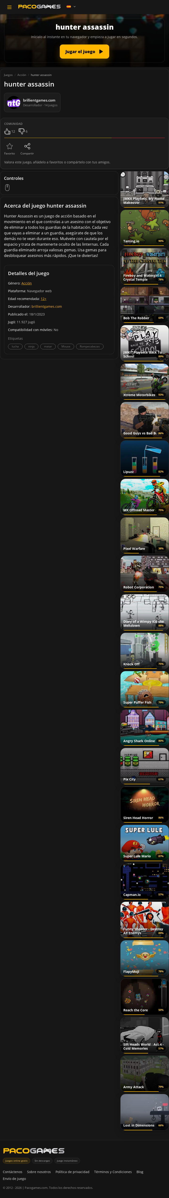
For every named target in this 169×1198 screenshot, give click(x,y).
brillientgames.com (47, 306)
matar (48, 346)
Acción (26, 283)
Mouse (65, 346)
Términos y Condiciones (113, 1172)
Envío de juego (14, 1178)
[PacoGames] (34, 1152)
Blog (140, 1172)
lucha (15, 346)
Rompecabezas (90, 346)
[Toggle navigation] (9, 7)
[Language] (71, 6)
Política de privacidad (72, 1172)
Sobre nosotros (39, 1172)
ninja (31, 346)
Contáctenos (12, 1172)
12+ (43, 298)
